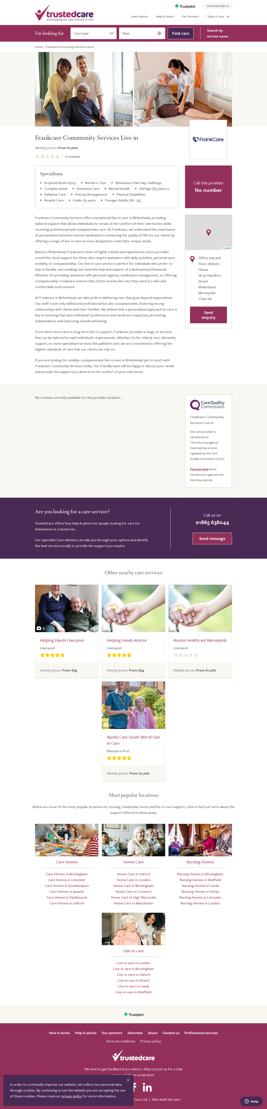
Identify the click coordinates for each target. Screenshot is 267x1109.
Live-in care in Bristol (133, 980)
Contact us (171, 1032)
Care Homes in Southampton (67, 885)
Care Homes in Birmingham (67, 874)
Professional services (201, 1032)
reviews (72, 156)
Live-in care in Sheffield (133, 992)
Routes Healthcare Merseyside (200, 640)
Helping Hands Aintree (127, 640)
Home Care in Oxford (133, 874)
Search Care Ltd (135, 1099)
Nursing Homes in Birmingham (200, 874)
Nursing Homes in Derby (200, 891)
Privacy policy (150, 1041)
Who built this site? (166, 1099)
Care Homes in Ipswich (67, 891)
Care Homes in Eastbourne (67, 897)
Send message (212, 538)
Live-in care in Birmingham (133, 968)
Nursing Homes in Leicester (200, 897)
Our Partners (190, 16)
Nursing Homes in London (200, 903)
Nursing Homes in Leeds (200, 885)
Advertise (135, 1032)
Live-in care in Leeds (133, 986)
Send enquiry (208, 314)
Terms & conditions (120, 1041)
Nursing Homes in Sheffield (200, 879)
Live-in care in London (133, 962)
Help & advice (86, 1032)
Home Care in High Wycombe (133, 897)
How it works (139, 16)
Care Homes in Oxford (67, 903)
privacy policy (71, 1096)
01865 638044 (212, 522)
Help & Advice (165, 16)
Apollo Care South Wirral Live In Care (133, 740)
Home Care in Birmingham (133, 885)
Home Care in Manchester (134, 903)
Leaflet (227, 248)
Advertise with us (218, 6)
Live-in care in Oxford (133, 974)
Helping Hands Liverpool (62, 640)
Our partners (112, 1032)
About (152, 1032)
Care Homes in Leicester (67, 879)
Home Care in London (133, 879)
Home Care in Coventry (134, 891)
